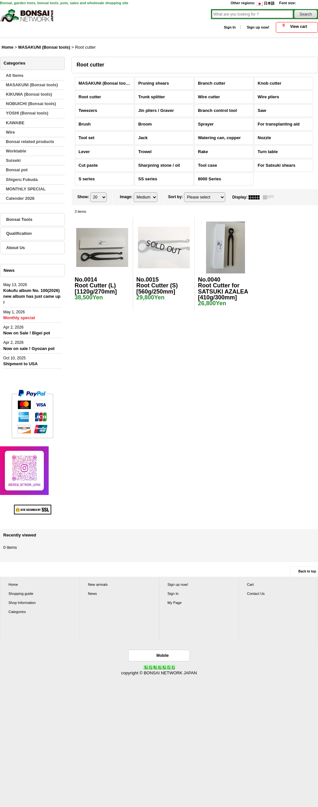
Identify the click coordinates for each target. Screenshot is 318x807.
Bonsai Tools (19, 219)
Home (13, 584)
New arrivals (98, 584)
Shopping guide (20, 594)
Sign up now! (258, 27)
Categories (17, 612)
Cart (250, 584)
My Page (174, 603)
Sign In (230, 27)
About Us (15, 247)
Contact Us (256, 594)
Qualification (19, 233)
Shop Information (22, 603)
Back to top (307, 571)
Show (83, 197)
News (92, 594)
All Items (14, 75)
